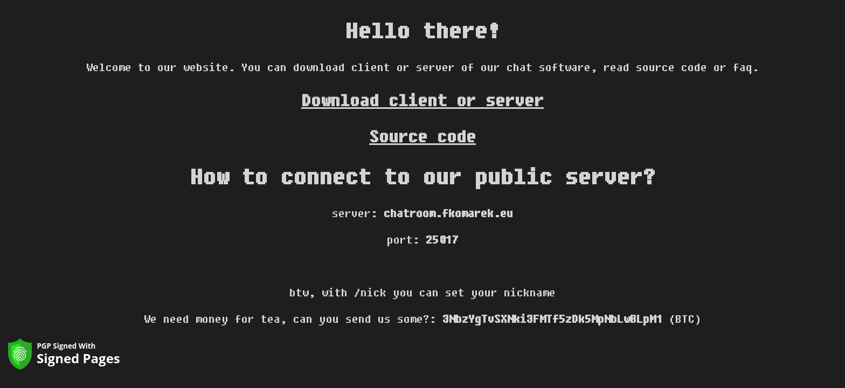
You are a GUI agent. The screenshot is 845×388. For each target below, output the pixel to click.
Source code (422, 136)
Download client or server (422, 100)
